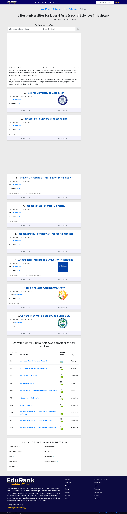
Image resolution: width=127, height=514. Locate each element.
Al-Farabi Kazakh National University (34, 361)
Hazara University (27, 383)
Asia (65, 9)
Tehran (67, 492)
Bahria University (27, 405)
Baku (67, 489)
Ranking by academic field (44, 25)
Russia (96, 495)
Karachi (67, 495)
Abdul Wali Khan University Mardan (33, 368)
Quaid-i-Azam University (29, 398)
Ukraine (97, 499)
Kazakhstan (98, 482)
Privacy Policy (115, 513)
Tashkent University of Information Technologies (44, 177)
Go (78, 29)
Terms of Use (103, 513)
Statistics (25, 110)
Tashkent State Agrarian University (44, 287)
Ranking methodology (16, 507)
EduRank (73, 19)
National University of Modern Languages (36, 420)
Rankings (62, 110)
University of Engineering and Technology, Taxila (38, 390)
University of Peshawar (29, 376)
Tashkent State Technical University (44, 205)
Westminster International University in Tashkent (44, 259)
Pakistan (97, 489)
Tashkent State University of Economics (44, 118)
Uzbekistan (73, 9)
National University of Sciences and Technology (38, 427)
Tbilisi (67, 499)
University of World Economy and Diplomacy (44, 315)
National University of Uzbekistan (44, 92)
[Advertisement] (24, 51)
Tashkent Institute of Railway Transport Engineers (44, 233)
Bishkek (68, 482)
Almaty (67, 486)
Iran (95, 486)
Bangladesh (98, 492)
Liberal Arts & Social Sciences (51, 9)
